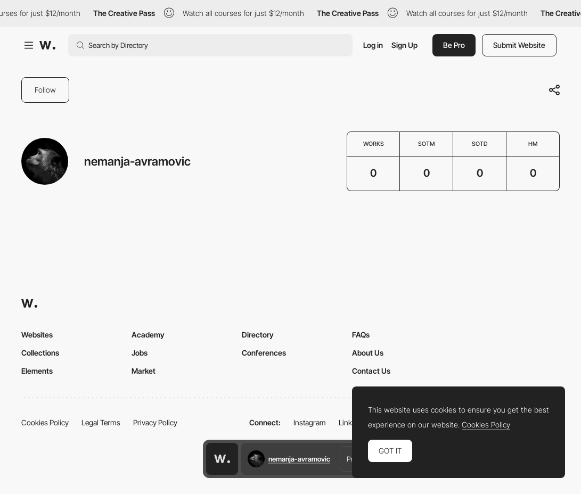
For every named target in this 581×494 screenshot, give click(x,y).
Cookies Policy (45, 422)
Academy (148, 334)
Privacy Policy (155, 422)
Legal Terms (100, 422)
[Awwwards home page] (222, 459)
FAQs (361, 334)
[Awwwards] (47, 45)
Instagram (309, 422)
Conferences (264, 352)
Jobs (140, 352)
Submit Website (519, 45)
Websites (37, 334)
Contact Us (371, 370)
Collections (40, 352)
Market (144, 370)
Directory (258, 334)
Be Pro (454, 45)
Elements (37, 370)
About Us (367, 352)
